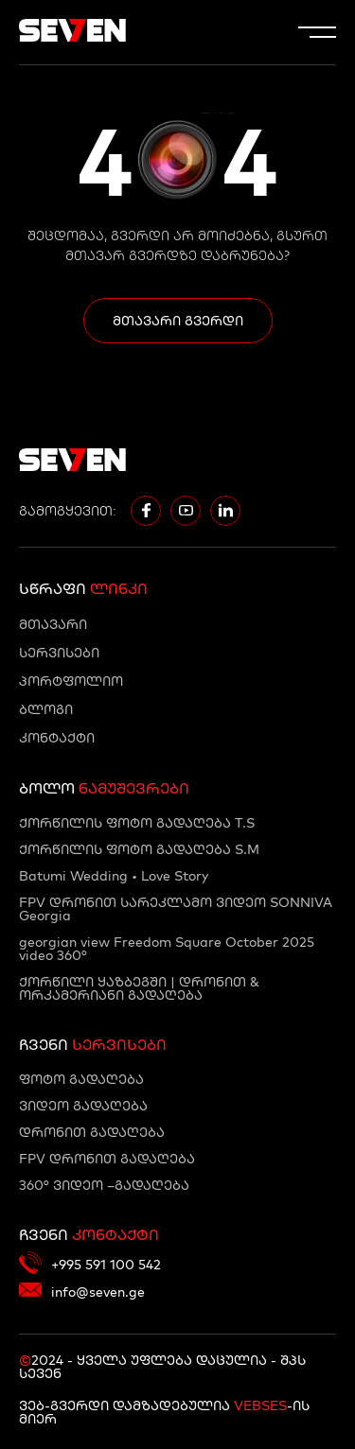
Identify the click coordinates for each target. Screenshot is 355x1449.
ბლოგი (46, 709)
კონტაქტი (57, 737)
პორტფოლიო (71, 681)
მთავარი (53, 624)
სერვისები (59, 652)
